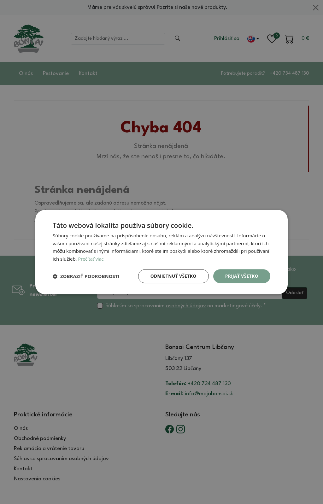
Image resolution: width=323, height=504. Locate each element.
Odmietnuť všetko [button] (172, 276)
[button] (86, 276)
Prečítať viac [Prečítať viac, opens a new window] (91, 259)
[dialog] (161, 252)
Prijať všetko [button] (241, 276)
